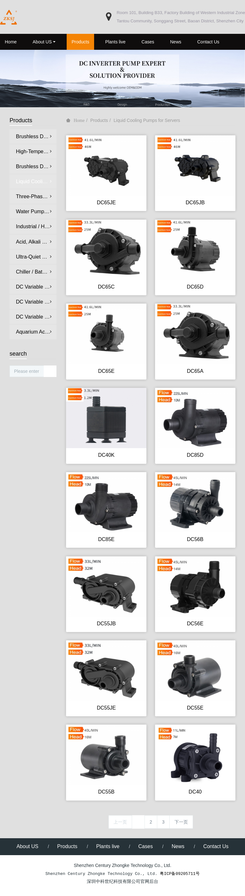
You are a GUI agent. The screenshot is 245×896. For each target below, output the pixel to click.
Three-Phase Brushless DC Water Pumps (36, 196)
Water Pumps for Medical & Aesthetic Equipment (36, 211)
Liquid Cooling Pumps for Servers (147, 120)
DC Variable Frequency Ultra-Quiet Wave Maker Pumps (36, 302)
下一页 (181, 821)
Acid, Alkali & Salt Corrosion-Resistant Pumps (36, 242)
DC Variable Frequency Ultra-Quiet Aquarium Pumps (36, 287)
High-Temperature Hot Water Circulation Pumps (36, 151)
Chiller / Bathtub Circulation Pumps (36, 272)
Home (11, 41)
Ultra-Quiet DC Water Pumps (36, 257)
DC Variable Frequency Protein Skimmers (36, 317)
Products (99, 120)
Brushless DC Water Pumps (36, 136)
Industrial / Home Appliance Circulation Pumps (36, 226)
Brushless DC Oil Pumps (36, 166)
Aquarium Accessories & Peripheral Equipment (36, 332)
